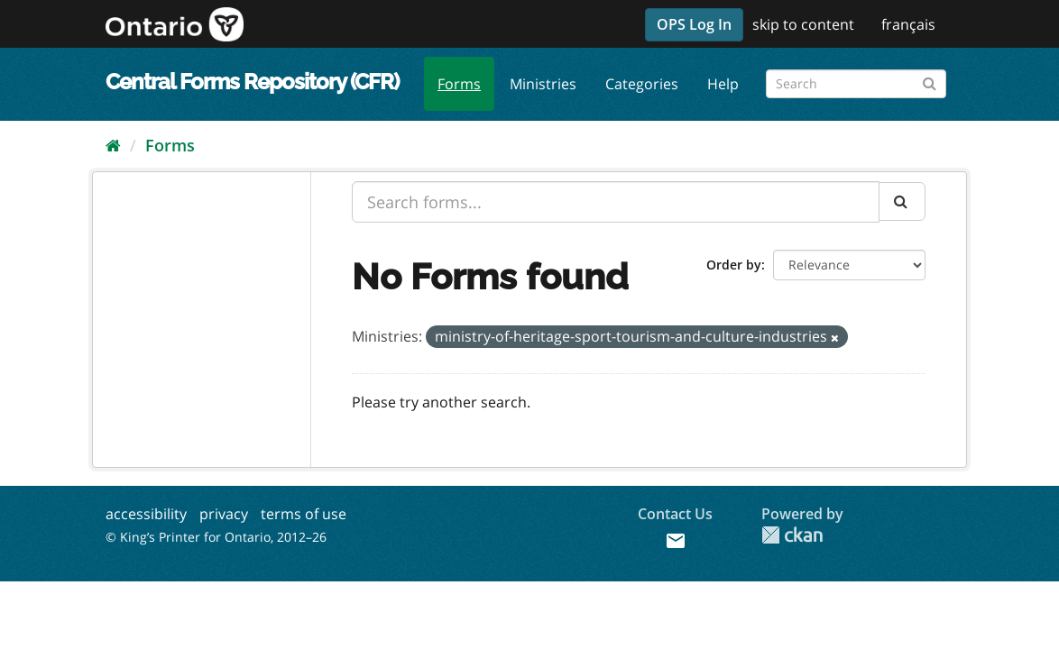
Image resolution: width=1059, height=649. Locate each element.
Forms (459, 84)
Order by (733, 264)
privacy (223, 514)
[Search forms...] (615, 202)
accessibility (146, 514)
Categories (641, 84)
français (908, 24)
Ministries (543, 84)
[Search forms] (856, 83)
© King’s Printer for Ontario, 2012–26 (216, 536)
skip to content (803, 24)
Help (723, 84)
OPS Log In (694, 24)
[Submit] (929, 80)
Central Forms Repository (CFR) (252, 82)
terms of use (303, 514)
